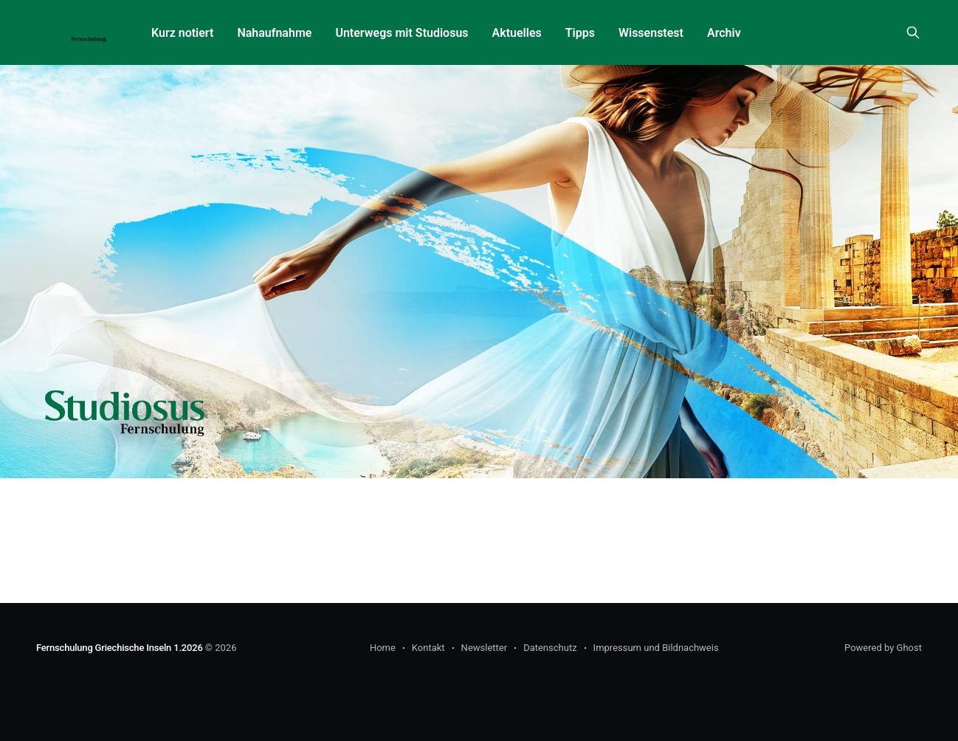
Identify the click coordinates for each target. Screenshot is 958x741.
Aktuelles (517, 33)
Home (383, 647)
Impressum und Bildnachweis (656, 647)
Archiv (724, 33)
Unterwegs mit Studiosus (401, 33)
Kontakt (428, 647)
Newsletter (484, 647)
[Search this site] (913, 32)
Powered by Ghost (883, 647)
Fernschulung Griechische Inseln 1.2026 (119, 647)
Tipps (580, 33)
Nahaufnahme (274, 33)
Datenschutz (549, 647)
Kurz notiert (182, 33)
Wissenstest (650, 33)
